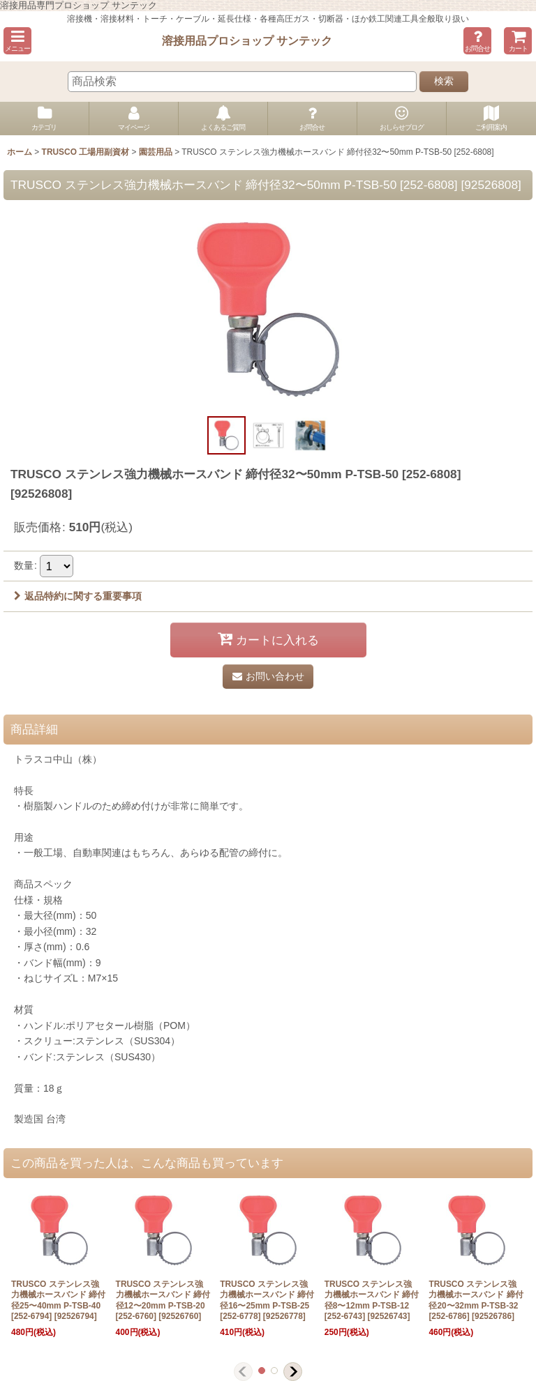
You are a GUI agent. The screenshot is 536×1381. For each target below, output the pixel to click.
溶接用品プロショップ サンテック (247, 40)
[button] (17, 40)
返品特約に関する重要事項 (78, 596)
